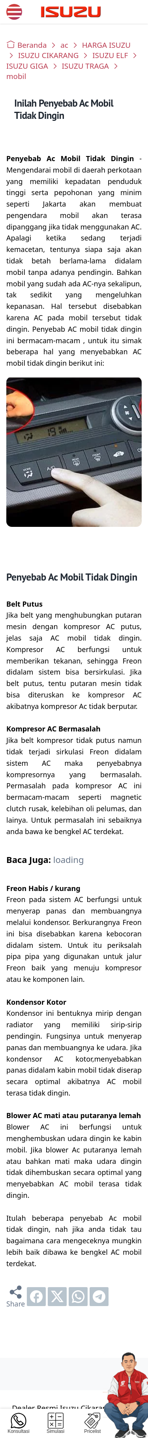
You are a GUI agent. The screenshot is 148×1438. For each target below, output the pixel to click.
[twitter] (57, 1296)
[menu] (14, 12)
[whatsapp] (78, 1296)
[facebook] (36, 1296)
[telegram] (99, 1296)
